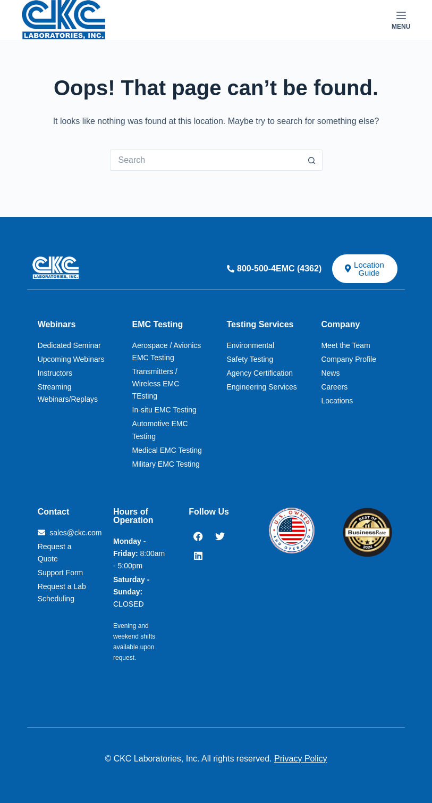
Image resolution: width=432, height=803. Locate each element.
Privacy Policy (300, 758)
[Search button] (312, 160)
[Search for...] (205, 160)
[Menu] (401, 20)
